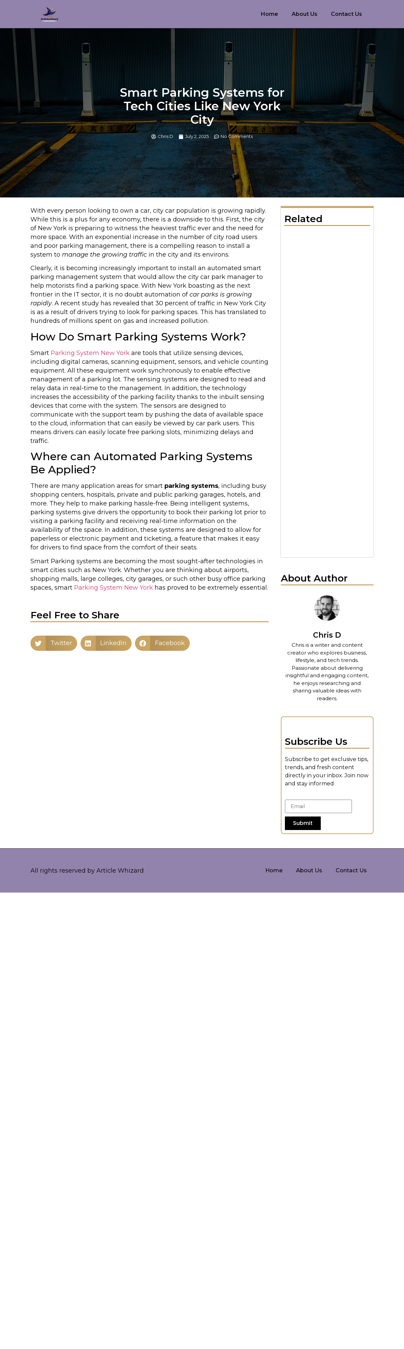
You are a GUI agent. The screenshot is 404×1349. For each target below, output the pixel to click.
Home (269, 14)
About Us (304, 14)
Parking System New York (90, 353)
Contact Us (346, 14)
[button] (53, 643)
